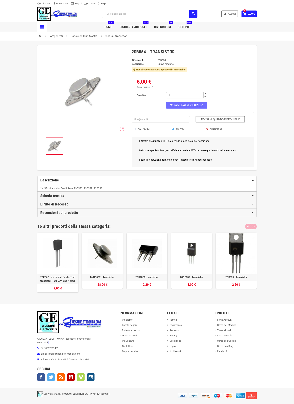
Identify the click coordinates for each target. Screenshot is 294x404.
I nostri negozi (129, 325)
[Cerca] (149, 14)
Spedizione (175, 340)
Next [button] (254, 226)
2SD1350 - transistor (146, 277)
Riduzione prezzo (131, 330)
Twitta (178, 129)
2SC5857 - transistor (191, 277)
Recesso (174, 330)
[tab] (147, 180)
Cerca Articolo (224, 335)
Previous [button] (248, 226)
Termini (173, 319)
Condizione (138, 64)
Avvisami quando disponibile (220, 119)
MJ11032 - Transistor (102, 277)
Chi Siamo (44, 3)
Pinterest (214, 129)
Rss (61, 377)
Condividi (142, 129)
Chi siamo (127, 319)
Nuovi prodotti (129, 335)
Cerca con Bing (225, 346)
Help (102, 3)
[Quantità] (185, 95)
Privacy (173, 335)
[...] (49, 342)
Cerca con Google (226, 340)
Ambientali (175, 351)
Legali (173, 346)
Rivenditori (163, 25)
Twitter (51, 377)
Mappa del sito (130, 351)
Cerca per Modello (226, 325)
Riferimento (138, 60)
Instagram (90, 377)
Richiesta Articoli (134, 25)
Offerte (185, 25)
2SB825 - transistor (236, 277)
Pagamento (176, 325)
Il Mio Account (224, 319)
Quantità (141, 95)
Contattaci (127, 346)
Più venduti (128, 340)
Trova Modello (224, 330)
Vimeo (81, 377)
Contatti (89, 3)
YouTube (71, 377)
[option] (57, 262)
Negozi (76, 3)
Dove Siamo (61, 3)
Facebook (41, 377)
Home (109, 25)
